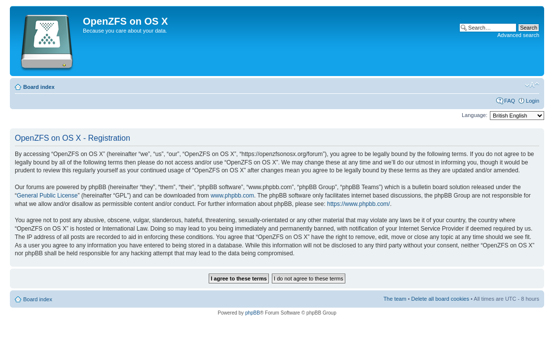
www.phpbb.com (232, 195)
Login (532, 101)
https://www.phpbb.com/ (358, 203)
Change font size (532, 84)
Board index (39, 87)
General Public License (47, 195)
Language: (474, 115)
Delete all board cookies (440, 299)
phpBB (252, 313)
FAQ (509, 101)
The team (394, 299)
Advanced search (518, 35)
